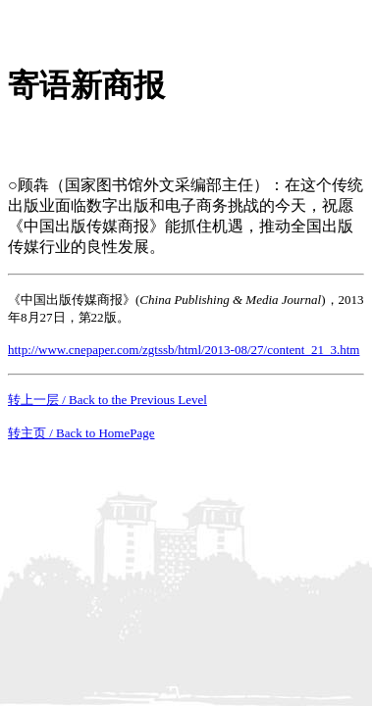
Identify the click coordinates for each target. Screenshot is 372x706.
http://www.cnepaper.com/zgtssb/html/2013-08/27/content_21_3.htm (183, 349)
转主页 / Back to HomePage (81, 433)
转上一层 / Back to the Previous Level (107, 399)
